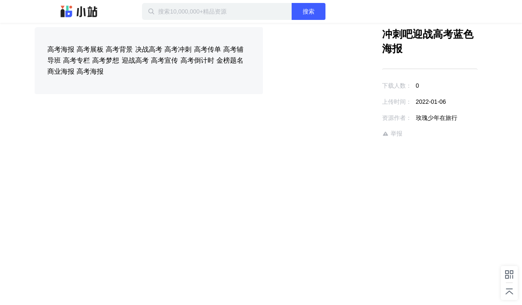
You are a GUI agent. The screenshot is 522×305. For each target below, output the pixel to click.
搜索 (336, 11)
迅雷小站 (79, 11)
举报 (368, 119)
